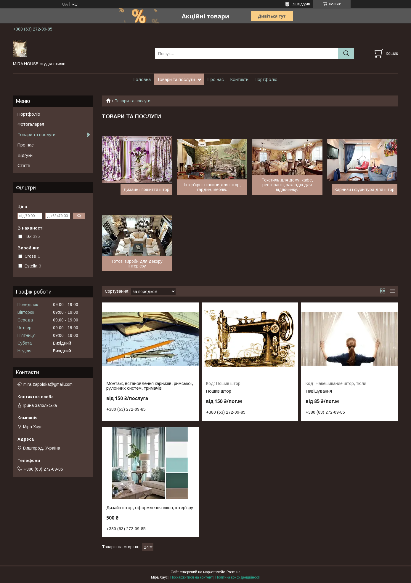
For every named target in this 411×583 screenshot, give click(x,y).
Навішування (319, 391)
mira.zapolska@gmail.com (48, 384)
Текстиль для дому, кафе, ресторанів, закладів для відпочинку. (287, 185)
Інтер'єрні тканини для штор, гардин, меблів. (212, 187)
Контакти (239, 79)
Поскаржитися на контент (191, 577)
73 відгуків (301, 4)
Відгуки (25, 155)
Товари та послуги (176, 79)
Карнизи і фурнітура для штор (364, 189)
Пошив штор (218, 391)
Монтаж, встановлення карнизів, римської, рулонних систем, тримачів (149, 386)
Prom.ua (233, 572)
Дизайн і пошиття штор (146, 189)
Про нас (216, 79)
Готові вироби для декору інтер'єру (137, 263)
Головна (142, 79)
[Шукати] (346, 53)
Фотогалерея (30, 124)
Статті (23, 165)
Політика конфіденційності (237, 577)
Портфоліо (266, 79)
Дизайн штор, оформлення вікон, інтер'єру (149, 507)
